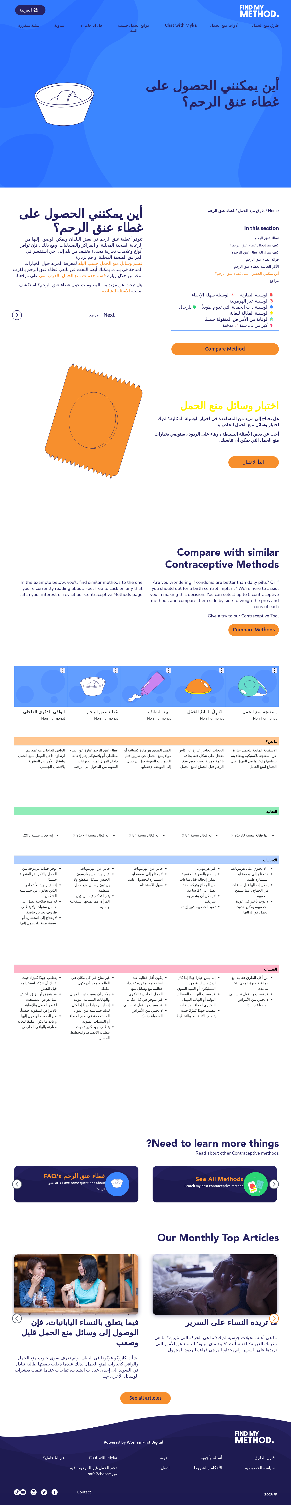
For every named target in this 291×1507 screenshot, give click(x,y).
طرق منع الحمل (251, 210)
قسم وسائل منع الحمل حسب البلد (110, 263)
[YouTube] (23, 1494)
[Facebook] (55, 1494)
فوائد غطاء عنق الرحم (262, 259)
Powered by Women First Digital (133, 1444)
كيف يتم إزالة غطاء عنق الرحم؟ (255, 252)
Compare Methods (254, 631)
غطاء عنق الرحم (266, 238)
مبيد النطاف (159, 713)
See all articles (145, 1400)
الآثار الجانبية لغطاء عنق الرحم (256, 266)
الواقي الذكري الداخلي (44, 713)
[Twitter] (44, 1494)
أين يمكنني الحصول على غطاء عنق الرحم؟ (247, 273)
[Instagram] (34, 1494)
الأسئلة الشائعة (116, 291)
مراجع (274, 280)
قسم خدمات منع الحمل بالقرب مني (72, 276)
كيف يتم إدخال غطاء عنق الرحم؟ (254, 245)
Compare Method (225, 349)
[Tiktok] (17, 1494)
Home (273, 210)
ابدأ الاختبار (254, 463)
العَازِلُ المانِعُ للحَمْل (205, 713)
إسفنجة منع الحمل (259, 713)
